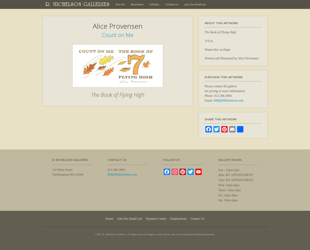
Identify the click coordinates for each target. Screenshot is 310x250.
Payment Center (156, 218)
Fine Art (120, 4)
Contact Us (171, 4)
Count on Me (117, 35)
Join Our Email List (195, 4)
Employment (178, 218)
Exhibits (154, 4)
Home (109, 218)
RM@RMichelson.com (228, 100)
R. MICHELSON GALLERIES (77, 4)
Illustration (137, 4)
